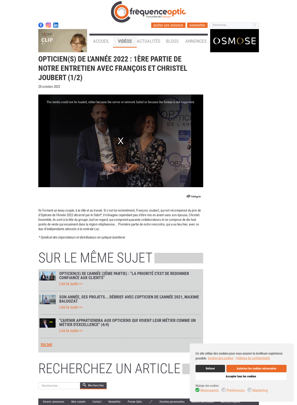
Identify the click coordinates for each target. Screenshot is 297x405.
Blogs (172, 41)
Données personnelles (172, 401)
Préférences (236, 391)
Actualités (148, 41)
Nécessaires (209, 391)
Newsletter (114, 401)
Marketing (260, 391)
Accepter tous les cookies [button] (241, 376)
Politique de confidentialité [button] (253, 358)
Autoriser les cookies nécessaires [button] (256, 368)
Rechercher (93, 385)
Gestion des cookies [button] (220, 358)
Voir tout (46, 344)
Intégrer (196, 196)
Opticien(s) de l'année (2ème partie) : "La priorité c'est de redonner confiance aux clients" (124, 275)
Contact (96, 401)
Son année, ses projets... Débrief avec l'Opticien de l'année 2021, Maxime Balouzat (129, 299)
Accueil (101, 41)
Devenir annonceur (53, 401)
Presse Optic (135, 401)
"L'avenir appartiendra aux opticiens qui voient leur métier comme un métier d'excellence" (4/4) (127, 322)
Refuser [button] (210, 368)
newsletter (197, 25)
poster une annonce (168, 25)
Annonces (195, 41)
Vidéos (125, 41)
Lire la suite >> (71, 284)
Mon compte (78, 401)
